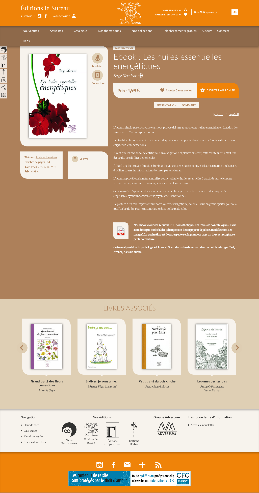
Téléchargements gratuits (150, 31)
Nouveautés (31, 31)
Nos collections (118, 31)
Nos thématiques (91, 31)
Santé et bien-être (46, 157)
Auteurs (177, 31)
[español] (233, 114)
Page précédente (124, 48)
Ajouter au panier (217, 90)
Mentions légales (33, 437)
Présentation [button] (166, 105)
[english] (219, 114)
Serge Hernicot (128, 75)
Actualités (50, 31)
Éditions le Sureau (45, 8)
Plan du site (30, 431)
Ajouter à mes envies (176, 90)
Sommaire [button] (189, 105)
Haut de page (31, 425)
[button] (25, 355)
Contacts (194, 31)
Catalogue (68, 31)
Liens (208, 31)
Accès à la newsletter (202, 425)
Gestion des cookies (35, 442)
